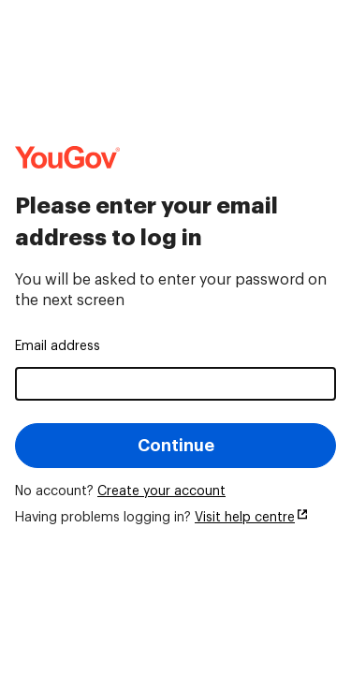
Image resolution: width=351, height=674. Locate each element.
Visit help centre (245, 517)
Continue (176, 445)
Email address (57, 346)
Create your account (161, 491)
